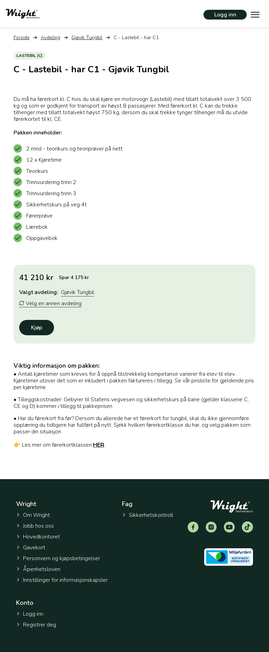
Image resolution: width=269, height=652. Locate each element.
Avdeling (50, 38)
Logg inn (225, 15)
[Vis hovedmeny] (255, 14)
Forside (22, 38)
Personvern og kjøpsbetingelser (58, 558)
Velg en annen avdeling (50, 303)
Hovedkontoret (38, 537)
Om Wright (33, 515)
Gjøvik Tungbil (86, 38)
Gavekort (30, 547)
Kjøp (36, 327)
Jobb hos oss (35, 526)
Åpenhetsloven (38, 569)
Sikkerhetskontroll (147, 515)
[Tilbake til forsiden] (23, 13)
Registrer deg (36, 625)
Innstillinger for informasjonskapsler (62, 580)
